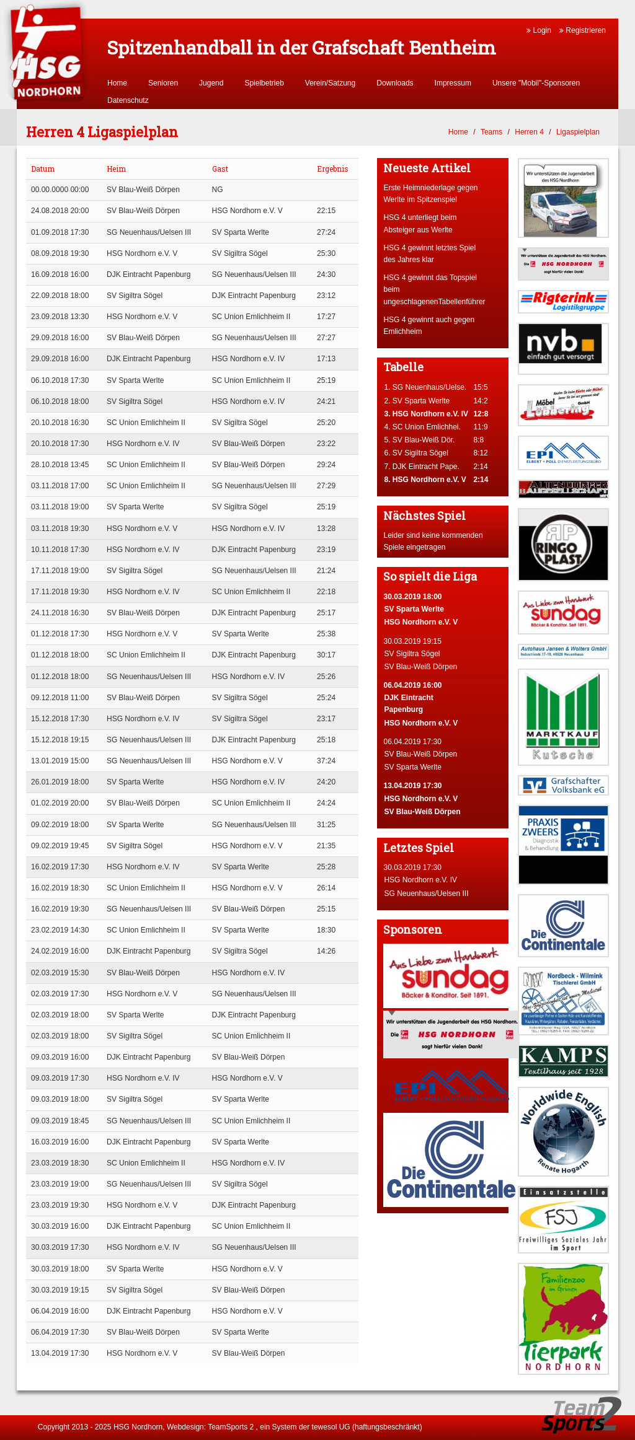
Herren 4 (529, 132)
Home (117, 83)
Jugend (211, 83)
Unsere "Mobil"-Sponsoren (536, 83)
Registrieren (582, 30)
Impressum (453, 83)
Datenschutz (128, 100)
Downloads (394, 83)
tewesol (324, 1427)
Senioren (163, 83)
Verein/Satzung (330, 83)
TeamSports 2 (231, 1427)
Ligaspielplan (578, 132)
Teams (491, 132)
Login (538, 30)
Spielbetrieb (263, 83)
